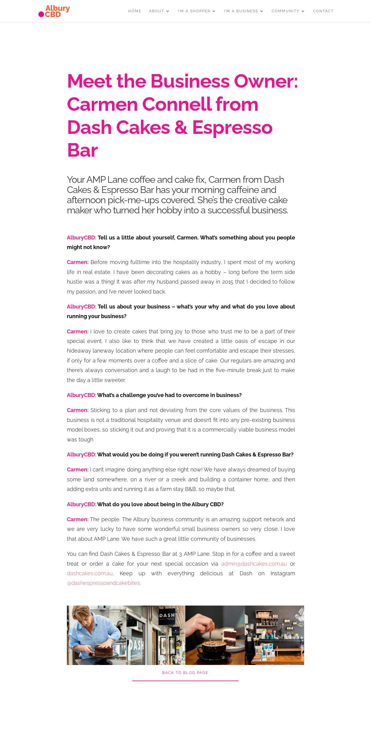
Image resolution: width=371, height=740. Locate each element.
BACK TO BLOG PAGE (185, 673)
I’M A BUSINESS (241, 11)
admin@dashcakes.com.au (254, 564)
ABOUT (156, 11)
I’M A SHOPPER (194, 11)
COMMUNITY (286, 11)
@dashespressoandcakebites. (104, 583)
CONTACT (323, 11)
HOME (135, 11)
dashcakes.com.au (90, 573)
